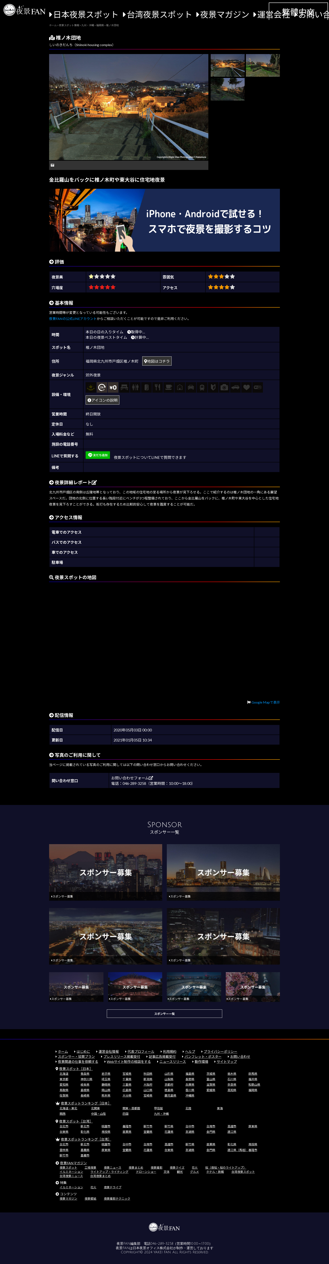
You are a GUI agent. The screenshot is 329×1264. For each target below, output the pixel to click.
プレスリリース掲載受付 (121, 1056)
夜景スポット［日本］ (76, 1069)
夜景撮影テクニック (117, 1198)
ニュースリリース (172, 1061)
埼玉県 (106, 1079)
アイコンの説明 (102, 400)
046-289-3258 (161, 1244)
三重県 (127, 1084)
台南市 (210, 1126)
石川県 (231, 1079)
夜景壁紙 (90, 1198)
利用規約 (169, 1051)
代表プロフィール (141, 1051)
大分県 (127, 1095)
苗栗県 (127, 1131)
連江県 (231, 1131)
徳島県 (168, 1090)
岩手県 (106, 1073)
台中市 (189, 1126)
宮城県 (127, 1073)
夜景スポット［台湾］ (76, 1121)
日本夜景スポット (86, 14)
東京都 (64, 1079)
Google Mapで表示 (266, 702)
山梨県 (168, 1079)
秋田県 (148, 1073)
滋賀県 (210, 1084)
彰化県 (85, 1131)
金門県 (210, 1131)
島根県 (85, 1090)
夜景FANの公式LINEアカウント (73, 319)
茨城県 (210, 1073)
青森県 (85, 1073)
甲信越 (158, 1108)
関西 (62, 1113)
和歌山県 (254, 1084)
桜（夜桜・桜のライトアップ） (225, 1167)
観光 (180, 1171)
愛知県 (64, 1084)
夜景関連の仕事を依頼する (78, 1061)
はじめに (83, 1051)
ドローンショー (146, 1171)
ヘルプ (190, 1051)
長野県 (189, 1079)
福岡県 (252, 1090)
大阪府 (148, 1084)
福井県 (252, 1079)
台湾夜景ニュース (71, 1176)
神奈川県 (86, 1079)
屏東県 (252, 1126)
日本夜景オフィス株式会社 (153, 1248)
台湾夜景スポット (159, 14)
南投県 (106, 1131)
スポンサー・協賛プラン (76, 1056)
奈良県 (231, 1084)
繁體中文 (298, 12)
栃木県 (231, 1073)
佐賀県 (64, 1095)
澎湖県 (189, 1131)
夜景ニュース (112, 1167)
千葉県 (127, 1079)
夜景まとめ (136, 1167)
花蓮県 (168, 1131)
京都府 (168, 1084)
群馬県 (252, 1073)
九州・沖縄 (161, 1113)
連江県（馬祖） (237, 1150)
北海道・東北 (68, 1108)
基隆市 (127, 1126)
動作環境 (201, 1061)
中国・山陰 (98, 1113)
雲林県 (64, 1150)
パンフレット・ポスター (203, 1056)
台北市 (64, 1126)
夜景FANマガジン (73, 1163)
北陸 (188, 1108)
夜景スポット (68, 1167)
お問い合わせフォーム (132, 778)
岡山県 (106, 1090)
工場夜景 (90, 1167)
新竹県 (168, 1126)
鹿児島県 (170, 1095)
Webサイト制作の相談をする (129, 1061)
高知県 (231, 1090)
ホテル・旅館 (215, 1171)
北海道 (64, 1073)
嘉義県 (85, 1150)
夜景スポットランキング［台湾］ (86, 1139)
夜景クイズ (177, 1167)
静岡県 (106, 1084)
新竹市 (148, 1126)
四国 (125, 1113)
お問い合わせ (240, 1056)
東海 (220, 1108)
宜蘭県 (148, 1131)
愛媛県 (210, 1090)
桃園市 (106, 1126)
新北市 (85, 1126)
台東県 (64, 1131)
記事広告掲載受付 (162, 1056)
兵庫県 (189, 1084)
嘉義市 (85, 1155)
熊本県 (106, 1095)
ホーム (63, 1051)
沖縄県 (189, 1095)
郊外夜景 (93, 375)
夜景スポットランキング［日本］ (86, 1103)
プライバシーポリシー (220, 1051)
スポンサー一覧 (164, 1014)
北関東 (95, 1108)
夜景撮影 (156, 1167)
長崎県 (85, 1095)
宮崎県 (148, 1095)
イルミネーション (71, 1171)
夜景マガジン (224, 14)
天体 (167, 1171)
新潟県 (148, 1079)
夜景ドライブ (112, 1187)
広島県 (127, 1090)
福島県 (189, 1073)
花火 (195, 1167)
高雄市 (231, 1126)
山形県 (168, 1073)
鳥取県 (64, 1090)
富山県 (210, 1079)
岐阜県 (85, 1084)
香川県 (189, 1090)
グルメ (194, 1171)
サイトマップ (227, 1061)
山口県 (148, 1090)
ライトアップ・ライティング (109, 1171)
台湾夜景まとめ (100, 1176)
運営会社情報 (109, 1051)
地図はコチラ (157, 361)
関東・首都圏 (131, 1108)
